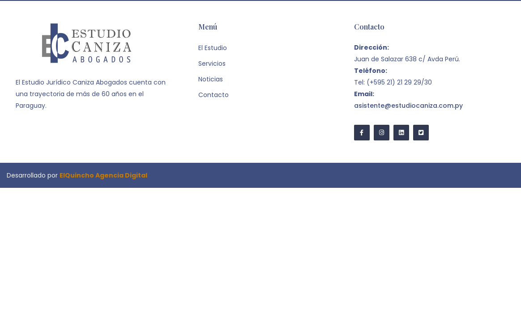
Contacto (213, 94)
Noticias (210, 79)
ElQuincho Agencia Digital (103, 175)
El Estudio (212, 47)
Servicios (212, 63)
